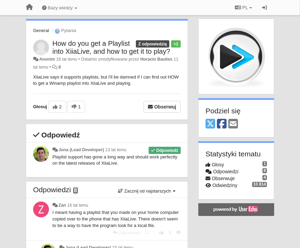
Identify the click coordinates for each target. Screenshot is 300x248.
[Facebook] (222, 124)
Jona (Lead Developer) (81, 149)
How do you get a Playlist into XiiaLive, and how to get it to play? (111, 47)
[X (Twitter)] (210, 124)
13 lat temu (115, 149)
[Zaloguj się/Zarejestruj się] (264, 7)
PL (243, 7)
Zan (62, 205)
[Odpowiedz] (127, 232)
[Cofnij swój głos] (170, 232)
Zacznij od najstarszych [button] (147, 191)
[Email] (233, 124)
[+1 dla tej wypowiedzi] (161, 232)
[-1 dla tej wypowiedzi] (178, 232)
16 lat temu (77, 205)
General (41, 30)
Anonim (47, 59)
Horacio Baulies (156, 59)
